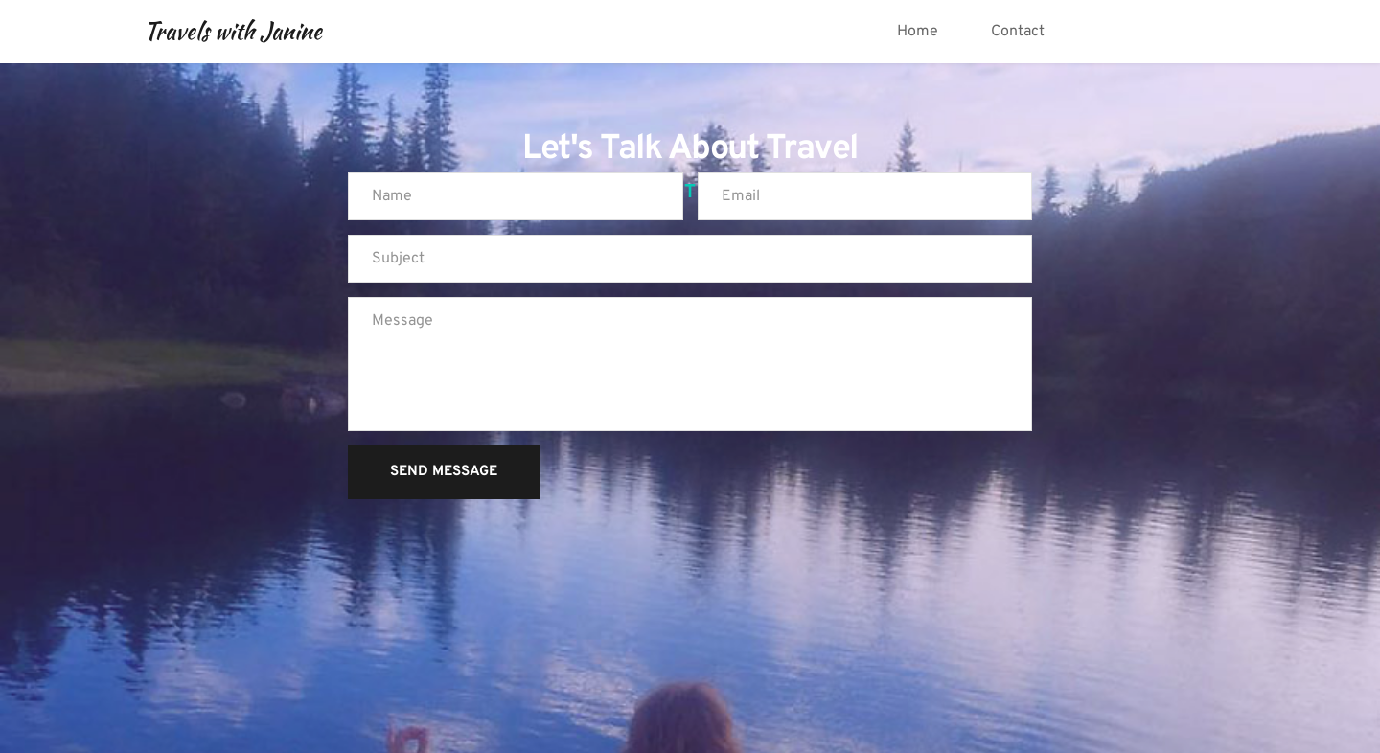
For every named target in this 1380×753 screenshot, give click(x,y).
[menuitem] (917, 31)
